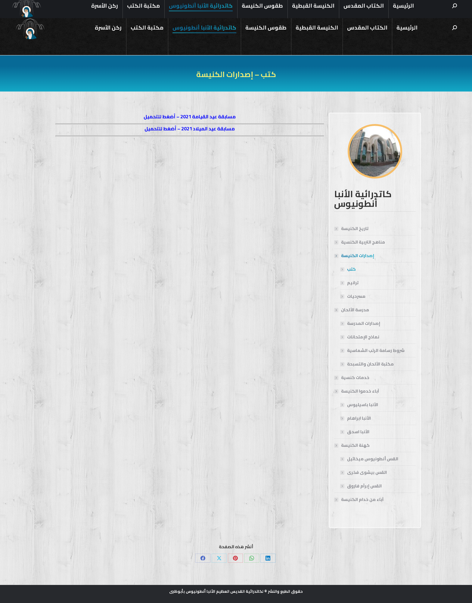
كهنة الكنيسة (352, 445)
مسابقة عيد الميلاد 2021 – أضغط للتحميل (189, 128)
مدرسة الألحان (352, 310)
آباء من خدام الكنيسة (362, 499)
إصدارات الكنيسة (354, 256)
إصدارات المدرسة (363, 323)
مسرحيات (356, 296)
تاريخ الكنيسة (354, 228)
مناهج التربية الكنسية (363, 242)
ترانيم (353, 283)
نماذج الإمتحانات (363, 337)
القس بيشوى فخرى (367, 472)
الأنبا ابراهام (359, 418)
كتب (351, 269)
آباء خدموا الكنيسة (357, 391)
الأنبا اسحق (358, 432)
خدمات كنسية (355, 377)
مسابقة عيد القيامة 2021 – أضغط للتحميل (190, 116)
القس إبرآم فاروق (364, 486)
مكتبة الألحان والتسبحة (370, 364)
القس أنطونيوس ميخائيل (372, 459)
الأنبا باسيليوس (362, 405)
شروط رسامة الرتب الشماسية (376, 350)
